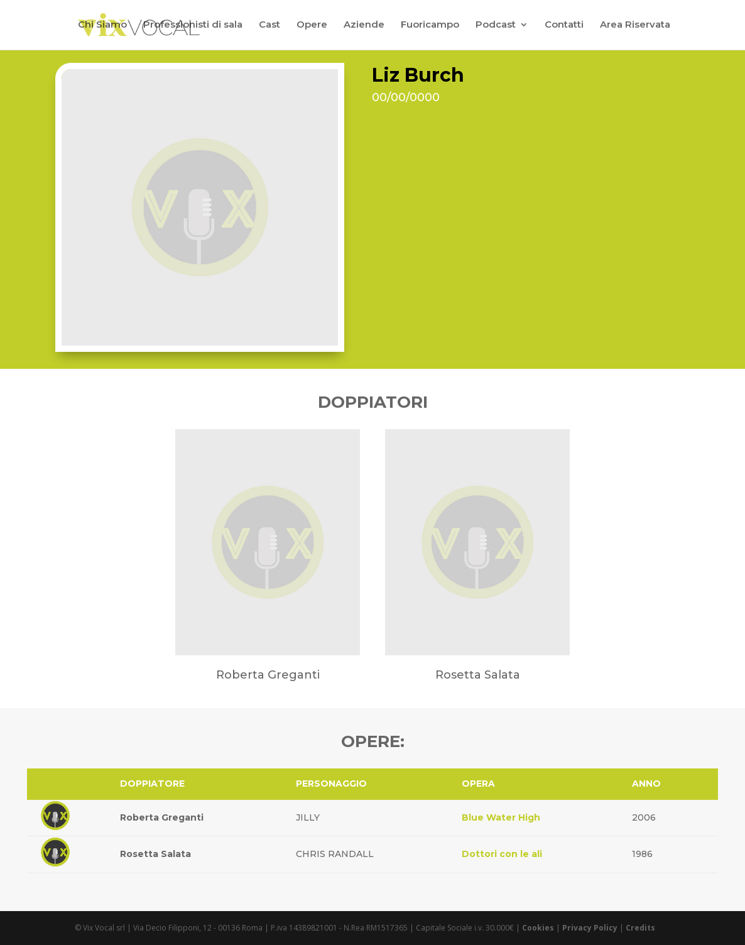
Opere (311, 26)
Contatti (564, 26)
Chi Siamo (102, 26)
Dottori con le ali (502, 854)
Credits (640, 927)
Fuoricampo (430, 26)
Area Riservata (635, 26)
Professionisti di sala (192, 26)
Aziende (364, 26)
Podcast (496, 26)
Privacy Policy (589, 927)
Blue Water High (501, 817)
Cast (269, 26)
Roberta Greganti (162, 817)
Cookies (538, 927)
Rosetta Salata (155, 854)
